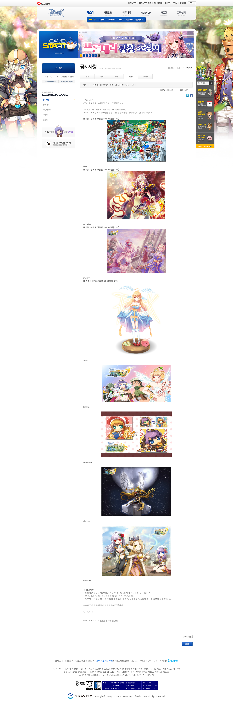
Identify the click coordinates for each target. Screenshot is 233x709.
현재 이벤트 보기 (99, 55)
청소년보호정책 (122, 660)
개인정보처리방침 (104, 660)
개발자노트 (111, 20)
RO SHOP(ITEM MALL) (146, 13)
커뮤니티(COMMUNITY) (127, 13)
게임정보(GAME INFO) (108, 13)
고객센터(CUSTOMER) (181, 13)
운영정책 (151, 660)
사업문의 (174, 660)
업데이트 (101, 20)
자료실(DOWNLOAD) (163, 13)
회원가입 (48, 76)
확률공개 (140, 20)
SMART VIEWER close (205, 146)
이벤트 (121, 20)
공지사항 (92, 20)
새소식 (179, 67)
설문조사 (129, 20)
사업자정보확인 (123, 671)
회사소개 (59, 660)
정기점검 (161, 660)
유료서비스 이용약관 (84, 660)
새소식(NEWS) (90, 13)
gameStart (58, 41)
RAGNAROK (56, 13)
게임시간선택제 (138, 660)
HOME (171, 67)
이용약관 (69, 660)
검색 (211, 83)
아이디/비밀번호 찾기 (65, 76)
